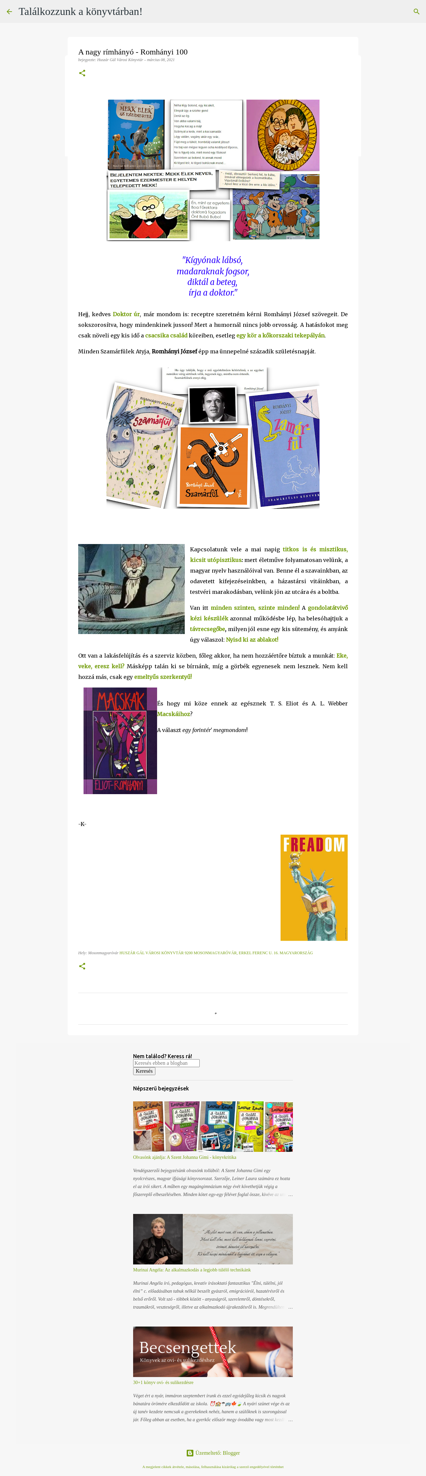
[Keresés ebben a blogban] (166, 1063)
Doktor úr (126, 314)
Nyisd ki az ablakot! (252, 639)
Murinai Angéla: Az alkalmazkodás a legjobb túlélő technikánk (192, 1269)
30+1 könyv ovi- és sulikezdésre (163, 1382)
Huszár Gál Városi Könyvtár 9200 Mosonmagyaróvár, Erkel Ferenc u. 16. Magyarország (216, 953)
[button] (82, 73)
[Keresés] (417, 12)
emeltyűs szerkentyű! (163, 677)
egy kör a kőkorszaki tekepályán (280, 335)
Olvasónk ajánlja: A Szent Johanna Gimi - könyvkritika (184, 1157)
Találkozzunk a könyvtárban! (81, 11)
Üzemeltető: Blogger (213, 1453)
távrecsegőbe (207, 629)
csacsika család (166, 335)
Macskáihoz (173, 714)
